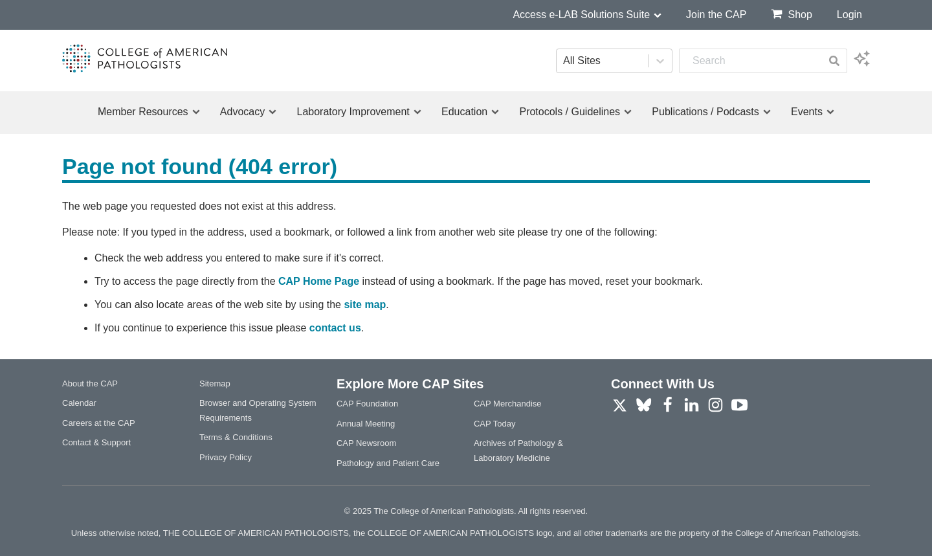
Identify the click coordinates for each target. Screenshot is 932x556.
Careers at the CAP (98, 423)
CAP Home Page (318, 281)
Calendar (79, 403)
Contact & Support (96, 442)
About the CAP (90, 383)
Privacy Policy (225, 457)
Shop (791, 14)
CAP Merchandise (508, 403)
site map (365, 304)
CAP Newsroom (366, 443)
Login (849, 14)
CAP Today (495, 423)
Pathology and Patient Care (388, 463)
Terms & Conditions (235, 437)
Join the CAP (716, 14)
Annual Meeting (366, 423)
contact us (335, 327)
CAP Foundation (367, 403)
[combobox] (750, 61)
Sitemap (214, 383)
